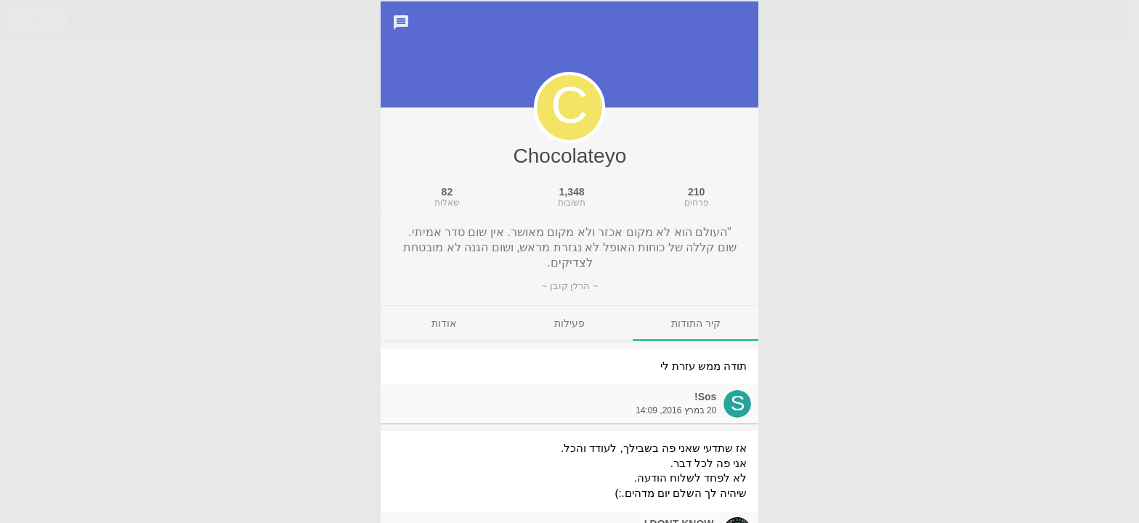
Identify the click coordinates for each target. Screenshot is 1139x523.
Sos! (705, 415)
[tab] (695, 342)
